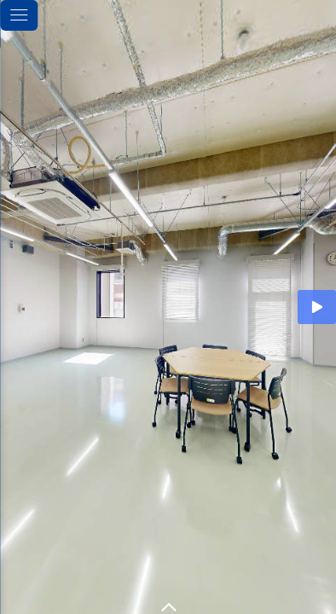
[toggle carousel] (168, 603)
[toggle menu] (19, 15)
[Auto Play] (317, 307)
